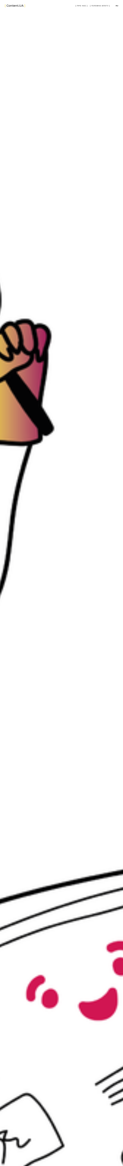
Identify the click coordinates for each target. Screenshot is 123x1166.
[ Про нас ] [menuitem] (81, 6)
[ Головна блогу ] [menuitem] (100, 6)
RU (117, 6)
